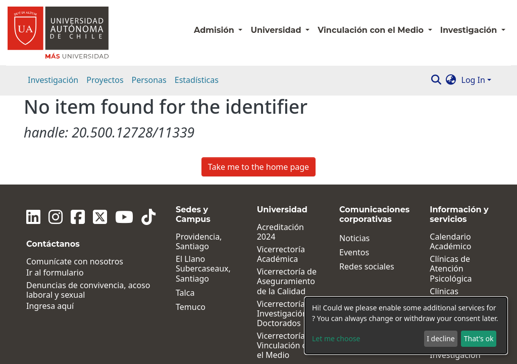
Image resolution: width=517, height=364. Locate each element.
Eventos (354, 163)
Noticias (354, 149)
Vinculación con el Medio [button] (372, 30)
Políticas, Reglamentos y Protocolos (458, 289)
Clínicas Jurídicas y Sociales (449, 212)
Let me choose (336, 338)
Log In (473, 79)
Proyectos (104, 79)
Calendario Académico (450, 152)
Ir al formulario (55, 184)
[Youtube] (124, 128)
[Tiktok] (148, 128)
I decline (440, 338)
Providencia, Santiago (199, 152)
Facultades (277, 281)
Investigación (53, 79)
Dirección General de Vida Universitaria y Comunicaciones (288, 340)
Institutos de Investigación (455, 239)
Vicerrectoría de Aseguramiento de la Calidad (287, 192)
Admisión (215, 30)
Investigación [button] (469, 30)
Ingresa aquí (50, 217)
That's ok (479, 338)
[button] (451, 80)
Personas (149, 79)
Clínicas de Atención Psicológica (451, 180)
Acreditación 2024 (280, 143)
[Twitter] (100, 128)
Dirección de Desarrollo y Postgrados (280, 303)
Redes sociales (366, 178)
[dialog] (406, 325)
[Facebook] (78, 128)
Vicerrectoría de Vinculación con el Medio (287, 256)
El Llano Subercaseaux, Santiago (203, 180)
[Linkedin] (33, 128)
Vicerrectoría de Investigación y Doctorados (287, 225)
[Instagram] (55, 128)
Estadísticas (197, 79)
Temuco (190, 218)
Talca (185, 204)
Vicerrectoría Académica (281, 165)
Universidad (276, 30)
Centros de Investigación (455, 261)
